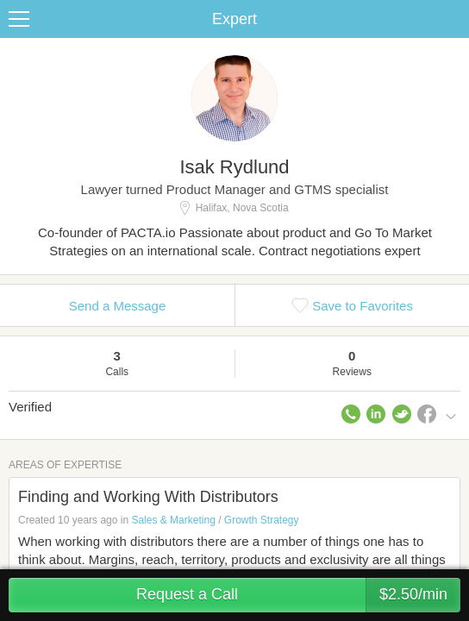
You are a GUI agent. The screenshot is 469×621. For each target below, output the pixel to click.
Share (452, 19)
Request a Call (298, 595)
